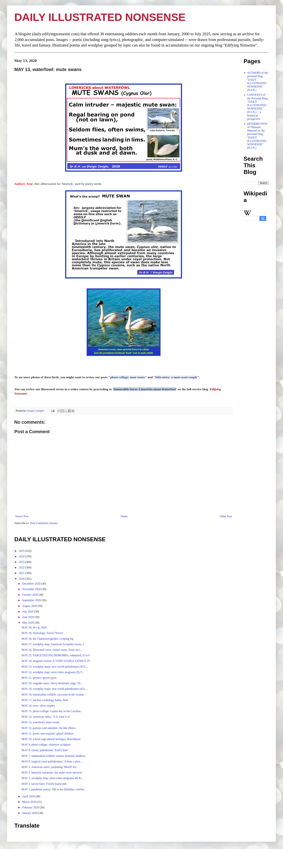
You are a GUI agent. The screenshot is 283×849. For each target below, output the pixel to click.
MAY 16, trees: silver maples (38, 705)
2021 (22, 573)
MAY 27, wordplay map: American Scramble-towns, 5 (52, 644)
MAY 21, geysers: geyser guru (38, 677)
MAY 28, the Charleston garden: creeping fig (47, 638)
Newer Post (21, 516)
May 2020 (28, 622)
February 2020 (31, 807)
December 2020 (31, 583)
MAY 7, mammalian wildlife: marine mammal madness (53, 755)
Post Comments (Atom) (43, 523)
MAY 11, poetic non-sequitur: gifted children (47, 733)
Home (124, 516)
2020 (22, 578)
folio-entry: (176, 377)
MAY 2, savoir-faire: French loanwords (44, 783)
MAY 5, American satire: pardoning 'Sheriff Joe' (49, 766)
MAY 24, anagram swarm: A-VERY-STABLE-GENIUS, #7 (55, 660)
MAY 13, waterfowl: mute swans (40, 722)
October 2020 (30, 594)
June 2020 (28, 617)
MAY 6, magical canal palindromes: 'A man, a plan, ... (52, 761)
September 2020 (32, 600)
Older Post (226, 516)
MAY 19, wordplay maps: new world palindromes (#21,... (54, 688)
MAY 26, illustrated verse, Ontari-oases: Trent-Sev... (51, 649)
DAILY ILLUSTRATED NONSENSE (100, 17)
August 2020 (30, 605)
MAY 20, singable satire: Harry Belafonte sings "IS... (52, 683)
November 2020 (32, 589)
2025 (22, 550)
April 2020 (28, 796)
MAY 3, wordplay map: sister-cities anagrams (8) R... (52, 778)
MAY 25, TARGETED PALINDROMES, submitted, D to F (55, 655)
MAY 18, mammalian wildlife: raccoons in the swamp (52, 694)
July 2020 (28, 611)
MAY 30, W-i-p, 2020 (34, 627)
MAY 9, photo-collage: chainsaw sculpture (46, 744)
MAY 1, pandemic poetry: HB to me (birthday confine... (53, 789)
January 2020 (30, 812)
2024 (22, 556)
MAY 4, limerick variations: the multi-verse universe (51, 772)
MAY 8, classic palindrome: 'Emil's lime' (44, 750)
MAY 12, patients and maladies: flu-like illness (48, 727)
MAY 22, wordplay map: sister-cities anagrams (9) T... (52, 672)
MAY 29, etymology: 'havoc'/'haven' (42, 632)
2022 (22, 567)
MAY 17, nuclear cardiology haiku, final (44, 700)
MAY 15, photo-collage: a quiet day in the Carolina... (52, 711)
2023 (22, 561)
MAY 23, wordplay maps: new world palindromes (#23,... (54, 666)
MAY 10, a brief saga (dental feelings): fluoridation (50, 739)
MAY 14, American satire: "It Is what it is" (46, 716)
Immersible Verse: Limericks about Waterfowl (144, 389)
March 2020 (29, 801)
